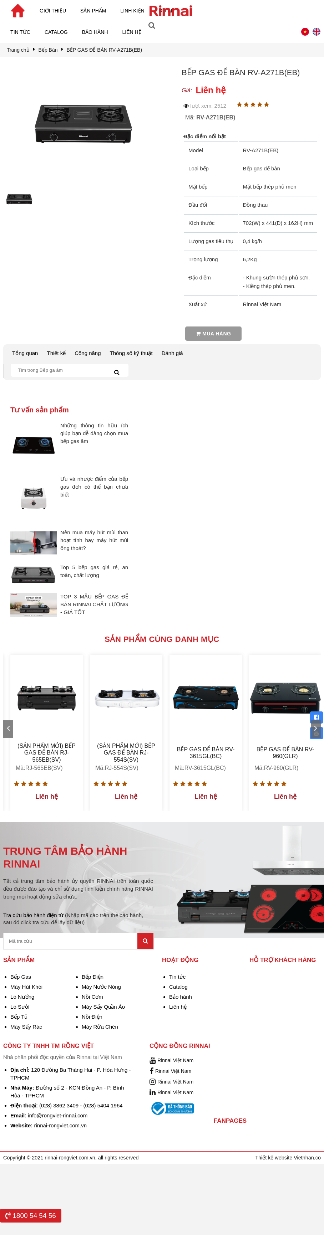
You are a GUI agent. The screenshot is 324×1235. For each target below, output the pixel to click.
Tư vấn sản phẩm (39, 410)
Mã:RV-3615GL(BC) (200, 768)
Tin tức (20, 32)
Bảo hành (95, 32)
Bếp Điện (92, 977)
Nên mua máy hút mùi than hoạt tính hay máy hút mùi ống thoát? (94, 540)
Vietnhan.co (307, 1158)
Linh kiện (133, 11)
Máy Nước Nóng (101, 987)
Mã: (210, 117)
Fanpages (230, 1120)
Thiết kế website (274, 1158)
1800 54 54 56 (30, 1215)
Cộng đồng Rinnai (180, 1046)
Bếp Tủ (18, 1017)
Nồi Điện (92, 1017)
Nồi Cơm (92, 997)
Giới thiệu (53, 11)
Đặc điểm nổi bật (204, 136)
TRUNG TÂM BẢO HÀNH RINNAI (65, 857)
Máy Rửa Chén (100, 1027)
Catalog (56, 32)
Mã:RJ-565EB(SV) (39, 768)
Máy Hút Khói (26, 987)
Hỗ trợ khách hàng (282, 960)
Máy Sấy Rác (26, 1027)
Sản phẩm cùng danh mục (162, 639)
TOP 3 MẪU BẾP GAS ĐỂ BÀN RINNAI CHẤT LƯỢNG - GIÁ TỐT (94, 604)
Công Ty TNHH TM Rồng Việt (48, 1046)
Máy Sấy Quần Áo (103, 1007)
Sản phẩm (93, 11)
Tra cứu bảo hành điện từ (73, 918)
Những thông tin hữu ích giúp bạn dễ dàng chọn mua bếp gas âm (94, 433)
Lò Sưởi (19, 1007)
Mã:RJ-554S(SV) (116, 768)
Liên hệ (131, 32)
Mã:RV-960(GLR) (276, 768)
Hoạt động (180, 960)
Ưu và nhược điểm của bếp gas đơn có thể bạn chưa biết (94, 487)
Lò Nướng (22, 997)
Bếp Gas (20, 977)
